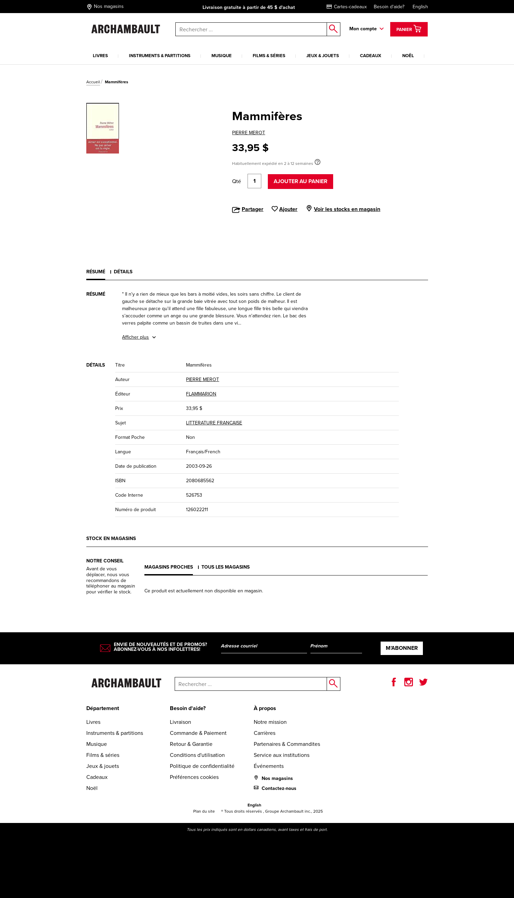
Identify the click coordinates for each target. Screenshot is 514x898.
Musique (221, 55)
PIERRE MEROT (248, 132)
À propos (265, 708)
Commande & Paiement (198, 733)
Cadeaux (370, 55)
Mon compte (363, 28)
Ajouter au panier (300, 181)
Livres (100, 55)
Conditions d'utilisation (197, 755)
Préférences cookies (194, 777)
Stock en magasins (111, 538)
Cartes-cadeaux (347, 6)
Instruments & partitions (159, 55)
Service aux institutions (281, 755)
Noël (408, 55)
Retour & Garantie (191, 744)
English (420, 6)
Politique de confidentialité (202, 766)
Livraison (180, 722)
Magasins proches (168, 567)
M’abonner (402, 648)
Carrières (264, 733)
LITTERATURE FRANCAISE (214, 422)
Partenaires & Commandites (287, 744)
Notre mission (270, 722)
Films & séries (269, 55)
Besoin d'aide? (389, 6)
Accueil (93, 82)
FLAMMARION (201, 394)
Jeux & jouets (322, 55)
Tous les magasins (225, 567)
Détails (123, 271)
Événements (269, 766)
